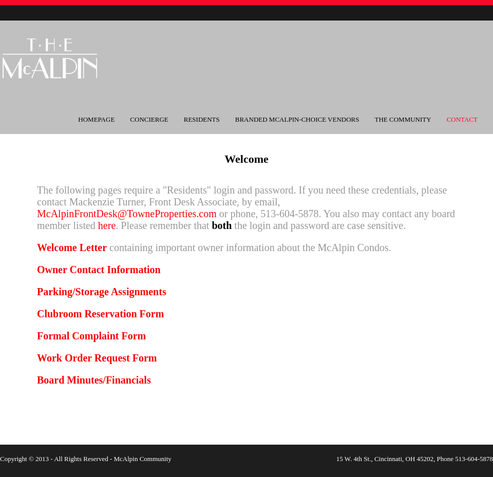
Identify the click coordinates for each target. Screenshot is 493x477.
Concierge (149, 119)
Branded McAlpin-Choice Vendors (297, 119)
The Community (403, 119)
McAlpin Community (142, 459)
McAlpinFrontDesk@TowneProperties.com (127, 213)
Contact (462, 119)
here (107, 225)
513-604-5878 (474, 459)
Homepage (96, 119)
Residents (202, 119)
